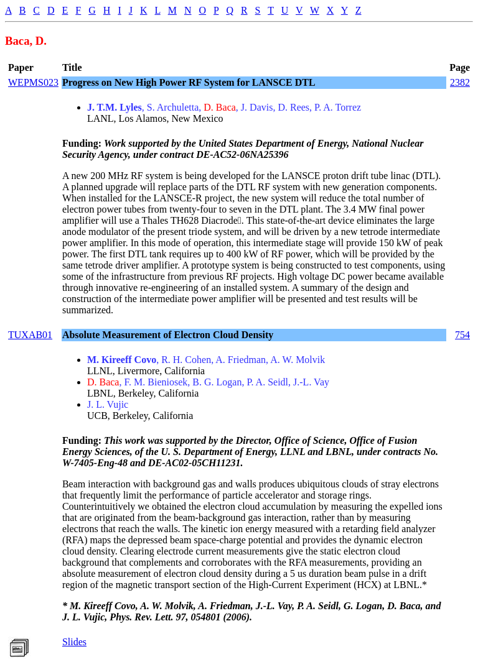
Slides (74, 642)
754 (462, 334)
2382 (460, 82)
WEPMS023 (33, 82)
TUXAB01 (30, 334)
